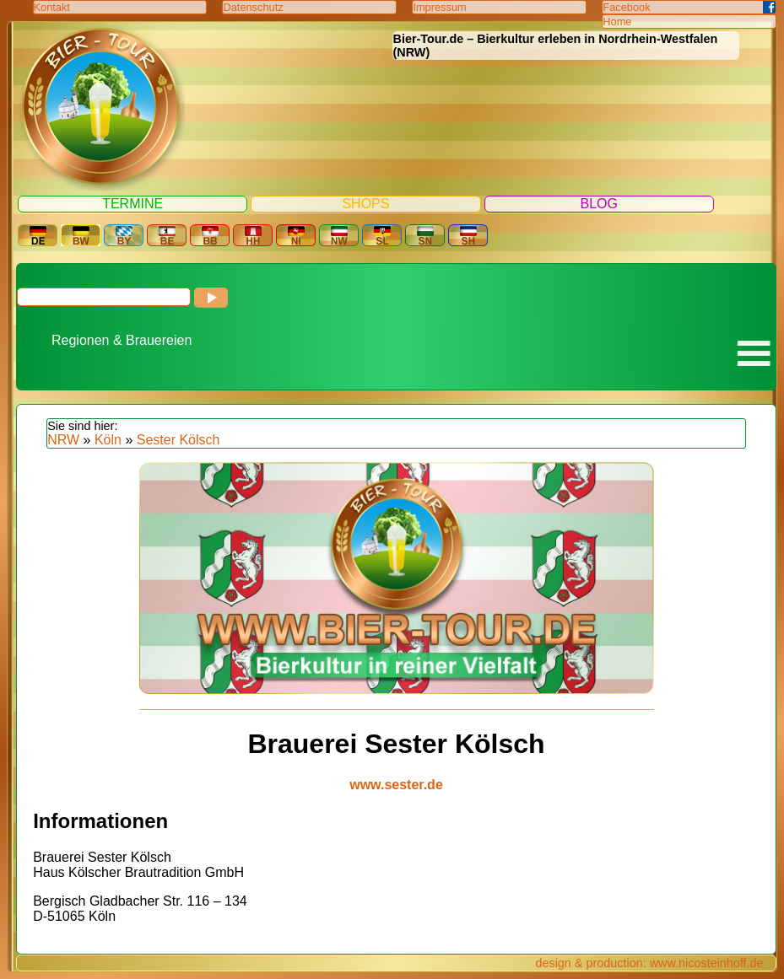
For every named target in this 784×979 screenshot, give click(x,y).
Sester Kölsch (178, 440)
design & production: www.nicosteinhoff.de (649, 963)
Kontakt (52, 7)
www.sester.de (396, 784)
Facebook (626, 7)
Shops (365, 203)
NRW (63, 440)
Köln (108, 440)
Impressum (439, 7)
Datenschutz (253, 7)
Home (617, 21)
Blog (599, 203)
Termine (132, 203)
